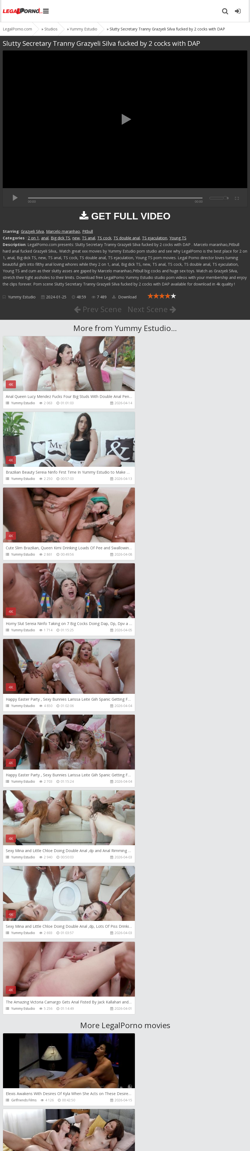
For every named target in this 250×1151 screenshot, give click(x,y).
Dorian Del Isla (22, 1024)
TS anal (88, 238)
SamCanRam (144, 948)
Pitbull (87, 231)
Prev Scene (97, 309)
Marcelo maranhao (63, 231)
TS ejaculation (154, 238)
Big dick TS (60, 238)
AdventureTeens (147, 873)
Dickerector (144, 797)
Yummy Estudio (22, 296)
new (76, 238)
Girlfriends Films (23, 797)
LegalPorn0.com (43, 1141)
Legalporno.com (21, 11)
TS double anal (126, 238)
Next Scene (152, 309)
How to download (81, 1125)
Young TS (177, 238)
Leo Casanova (22, 873)
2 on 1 (33, 238)
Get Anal (141, 1024)
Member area (41, 1125)
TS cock (104, 238)
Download (124, 296)
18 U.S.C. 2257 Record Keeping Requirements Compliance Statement (177, 1141)
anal (45, 238)
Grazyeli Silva (32, 231)
